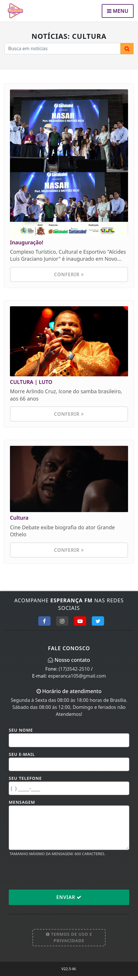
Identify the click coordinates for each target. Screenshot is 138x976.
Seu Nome (21, 730)
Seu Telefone (25, 778)
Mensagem (22, 802)
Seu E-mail (22, 754)
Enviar (69, 897)
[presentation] (53, 872)
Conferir (69, 274)
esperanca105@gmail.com (77, 676)
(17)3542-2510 (73, 669)
